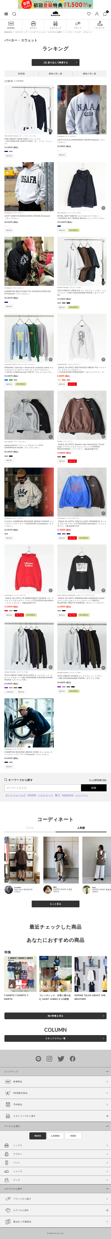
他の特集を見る (55, 1016)
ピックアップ (11, 1071)
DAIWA (32, 795)
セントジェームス (15, 795)
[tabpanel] (55, 4)
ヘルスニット (45, 795)
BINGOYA (8, 32)
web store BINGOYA (23, 890)
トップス (68, 32)
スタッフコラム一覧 (55, 1038)
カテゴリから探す (55, 32)
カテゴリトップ (21, 32)
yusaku (17, 887)
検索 (93, 787)
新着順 (21, 73)
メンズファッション (37, 32)
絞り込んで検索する (56, 62)
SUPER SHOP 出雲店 (62, 889)
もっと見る (55, 904)
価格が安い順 (55, 73)
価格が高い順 (89, 73)
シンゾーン (81, 795)
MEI (55, 887)
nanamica (68, 795)
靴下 (57, 795)
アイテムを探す (12, 1126)
